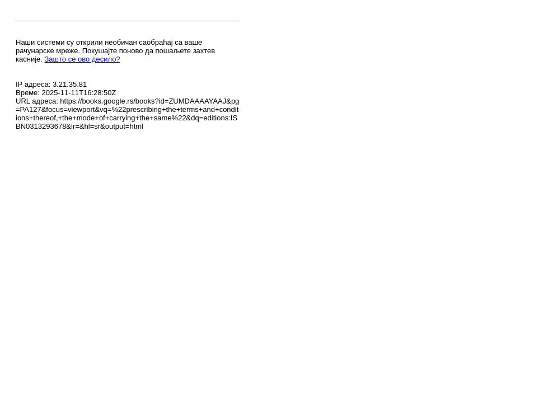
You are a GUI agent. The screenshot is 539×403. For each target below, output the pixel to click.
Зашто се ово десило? (82, 59)
